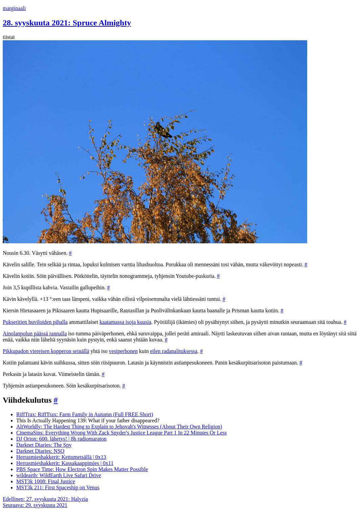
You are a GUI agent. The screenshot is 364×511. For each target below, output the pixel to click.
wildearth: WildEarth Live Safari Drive (58, 475)
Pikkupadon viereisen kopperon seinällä (46, 351)
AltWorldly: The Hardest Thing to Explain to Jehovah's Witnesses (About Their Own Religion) (119, 426)
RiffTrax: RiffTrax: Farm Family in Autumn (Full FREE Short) (84, 414)
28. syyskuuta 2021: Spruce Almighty (67, 22)
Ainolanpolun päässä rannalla (35, 333)
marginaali (14, 8)
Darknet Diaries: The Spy (44, 445)
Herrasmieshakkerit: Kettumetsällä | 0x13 (61, 457)
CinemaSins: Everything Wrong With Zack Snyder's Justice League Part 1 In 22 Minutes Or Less (121, 433)
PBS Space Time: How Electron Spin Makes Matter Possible (82, 469)
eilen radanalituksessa (173, 351)
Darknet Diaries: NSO (40, 451)
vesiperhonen (123, 351)
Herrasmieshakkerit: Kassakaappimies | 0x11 (64, 463)
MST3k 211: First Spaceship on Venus (57, 487)
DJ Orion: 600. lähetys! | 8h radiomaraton (61, 439)
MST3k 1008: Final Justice (45, 481)
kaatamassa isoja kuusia (125, 322)
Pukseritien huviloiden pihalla (35, 322)
